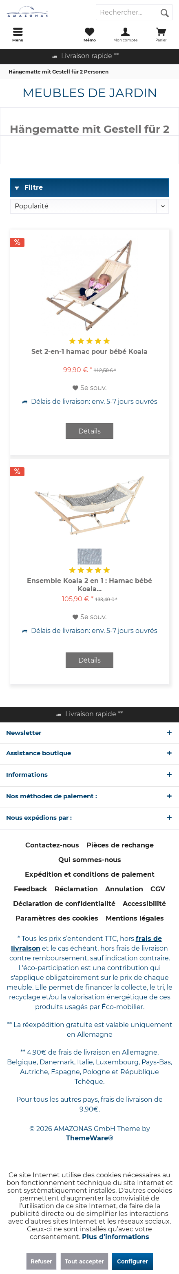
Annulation (124, 889)
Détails (89, 431)
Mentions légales (135, 918)
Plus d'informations (115, 1237)
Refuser (41, 1261)
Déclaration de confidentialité (64, 904)
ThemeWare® (89, 1138)
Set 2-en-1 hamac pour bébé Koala (89, 351)
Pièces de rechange (120, 845)
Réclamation (76, 889)
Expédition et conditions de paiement (90, 874)
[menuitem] (18, 34)
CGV (157, 889)
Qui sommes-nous (89, 860)
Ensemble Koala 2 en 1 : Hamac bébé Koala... (89, 585)
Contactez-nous (52, 845)
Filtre (29, 187)
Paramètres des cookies (56, 918)
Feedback (30, 889)
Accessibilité (144, 904)
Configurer (132, 1261)
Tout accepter (84, 1261)
